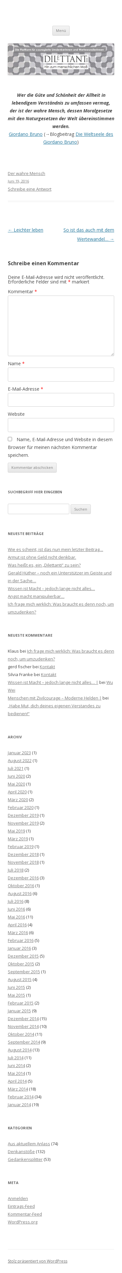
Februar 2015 (21, 1003)
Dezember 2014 (23, 1018)
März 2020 (18, 800)
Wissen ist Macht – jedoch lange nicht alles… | (53, 682)
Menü (61, 30)
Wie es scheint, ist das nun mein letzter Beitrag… (55, 549)
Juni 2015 (16, 987)
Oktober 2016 (21, 886)
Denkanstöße (21, 1151)
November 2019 (23, 823)
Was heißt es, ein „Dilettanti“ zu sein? (44, 565)
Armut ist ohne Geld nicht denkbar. (42, 557)
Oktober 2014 (21, 1034)
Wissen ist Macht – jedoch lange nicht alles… (51, 588)
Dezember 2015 (23, 956)
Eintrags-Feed (21, 1206)
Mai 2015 (16, 995)
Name (16, 363)
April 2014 (17, 1081)
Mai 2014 (16, 1073)
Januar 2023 (19, 753)
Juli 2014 (15, 1058)
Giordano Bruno (26, 134)
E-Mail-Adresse (25, 389)
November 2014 (23, 1026)
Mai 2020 (16, 784)
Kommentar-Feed (25, 1214)
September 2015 (24, 972)
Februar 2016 (21, 940)
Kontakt (47, 667)
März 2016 (18, 932)
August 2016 (20, 893)
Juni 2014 (16, 1065)
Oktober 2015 (21, 964)
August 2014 (20, 1050)
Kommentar (22, 291)
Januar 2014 (19, 1104)
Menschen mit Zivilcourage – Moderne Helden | (55, 698)
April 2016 (17, 925)
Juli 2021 (15, 768)
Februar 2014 (21, 1097)
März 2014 (18, 1089)
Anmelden (18, 1198)
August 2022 (20, 760)
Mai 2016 (16, 917)
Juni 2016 (16, 909)
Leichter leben (25, 230)
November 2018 (23, 862)
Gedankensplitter (25, 1159)
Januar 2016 (19, 948)
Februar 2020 (21, 807)
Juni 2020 (16, 776)
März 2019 (18, 839)
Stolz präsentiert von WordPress (37, 1261)
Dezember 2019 (23, 815)
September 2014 (24, 1042)
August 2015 (20, 979)
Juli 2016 (15, 901)
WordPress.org (22, 1222)
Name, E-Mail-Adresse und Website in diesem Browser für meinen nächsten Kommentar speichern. (60, 447)
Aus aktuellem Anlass (29, 1144)
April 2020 (17, 792)
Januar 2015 (19, 1011)
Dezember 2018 (23, 854)
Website (16, 414)
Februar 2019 (21, 846)
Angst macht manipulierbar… (36, 596)
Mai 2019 (16, 831)
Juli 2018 (15, 870)
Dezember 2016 (23, 878)
